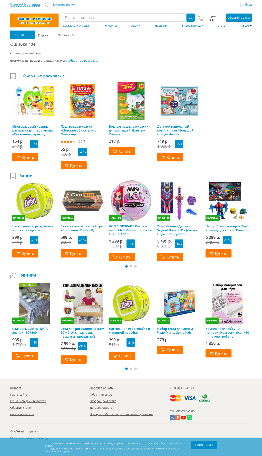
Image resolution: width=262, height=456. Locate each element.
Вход (248, 4)
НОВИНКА (19, 218)
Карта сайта (18, 394)
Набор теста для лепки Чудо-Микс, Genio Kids (175, 331)
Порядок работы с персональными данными (121, 414)
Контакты (110, 25)
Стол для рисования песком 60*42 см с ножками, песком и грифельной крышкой (82, 332)
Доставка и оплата (76, 25)
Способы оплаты (22, 414)
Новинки (161, 25)
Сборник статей (21, 407)
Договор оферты (101, 407)
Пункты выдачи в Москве (28, 401)
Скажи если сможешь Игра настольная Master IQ (82, 228)
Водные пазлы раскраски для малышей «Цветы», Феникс (128, 130)
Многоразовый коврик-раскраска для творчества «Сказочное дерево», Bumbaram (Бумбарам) (32, 130)
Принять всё (204, 445)
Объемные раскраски (83, 60)
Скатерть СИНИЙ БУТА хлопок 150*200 (30, 331)
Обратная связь (101, 394)
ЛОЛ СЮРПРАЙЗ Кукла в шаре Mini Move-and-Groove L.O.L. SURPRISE (130, 230)
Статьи (222, 25)
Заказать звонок (63, 4)
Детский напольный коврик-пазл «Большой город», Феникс (175, 130)
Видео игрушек (192, 25)
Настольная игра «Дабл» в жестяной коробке (32, 228)
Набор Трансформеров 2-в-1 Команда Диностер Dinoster (227, 228)
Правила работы (101, 388)
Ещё (246, 25)
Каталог (15, 388)
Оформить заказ (239, 17)
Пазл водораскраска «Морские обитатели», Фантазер (78, 130)
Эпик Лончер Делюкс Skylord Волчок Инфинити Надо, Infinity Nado (177, 230)
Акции (135, 25)
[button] (126, 266)
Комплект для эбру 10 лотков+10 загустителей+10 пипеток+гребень (227, 332)
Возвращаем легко (103, 401)
